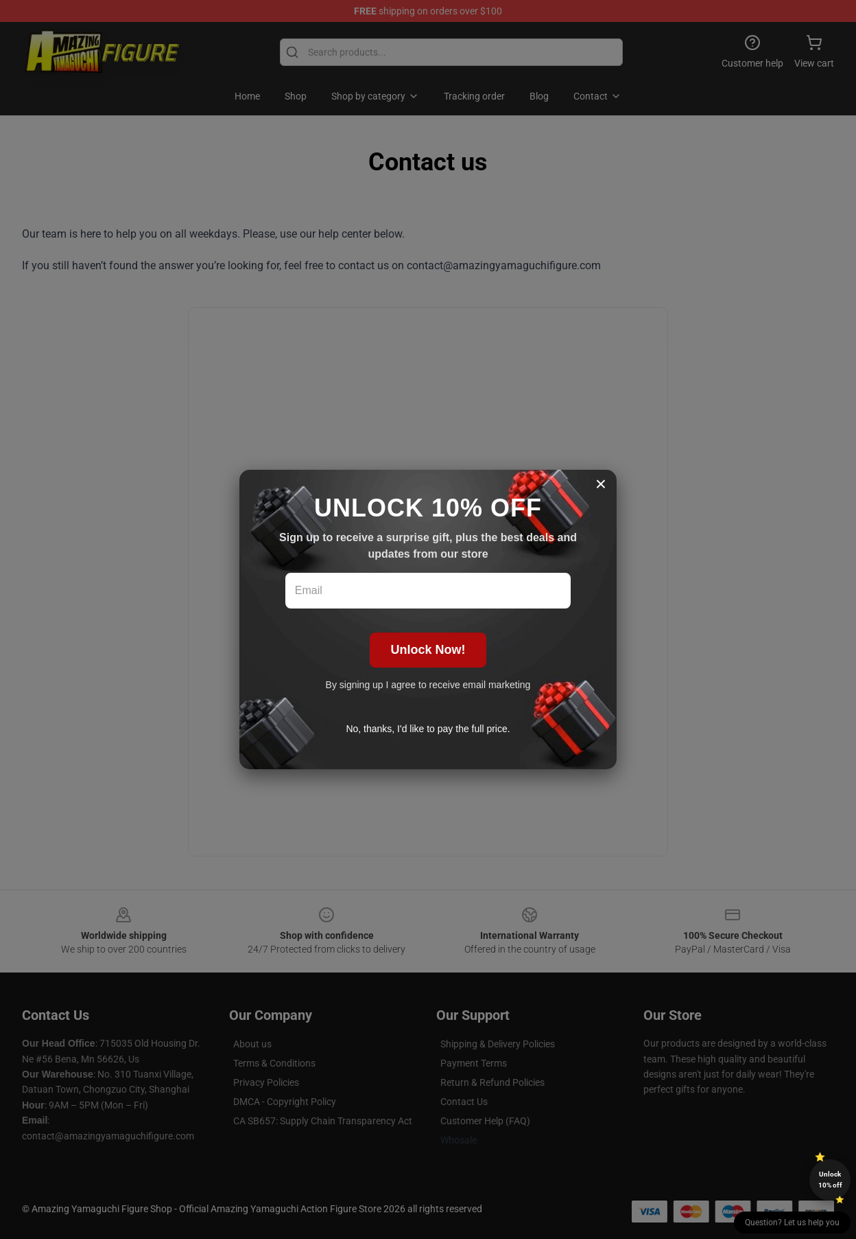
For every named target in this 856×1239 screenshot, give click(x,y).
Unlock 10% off (830, 1179)
